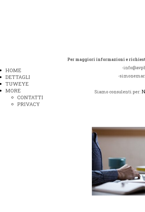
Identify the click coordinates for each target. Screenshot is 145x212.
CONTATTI (30, 97)
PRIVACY (28, 104)
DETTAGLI (17, 77)
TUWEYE (17, 83)
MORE (13, 90)
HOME (13, 70)
